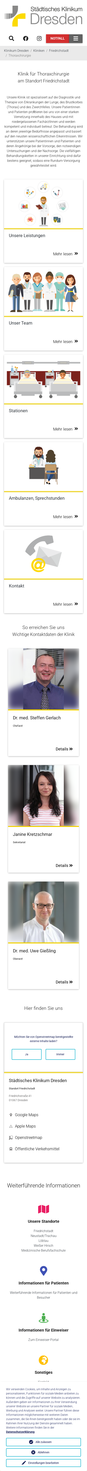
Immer (60, 1054)
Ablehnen (43, 1452)
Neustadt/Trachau (44, 1236)
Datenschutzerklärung (20, 1431)
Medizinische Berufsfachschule (43, 1250)
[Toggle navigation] (76, 38)
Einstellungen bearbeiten (43, 1463)
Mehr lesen (65, 253)
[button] (43, 1114)
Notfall (57, 38)
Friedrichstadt (43, 1231)
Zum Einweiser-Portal (43, 1340)
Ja (26, 1054)
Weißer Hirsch (43, 1246)
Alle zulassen (44, 1442)
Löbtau (43, 1241)
